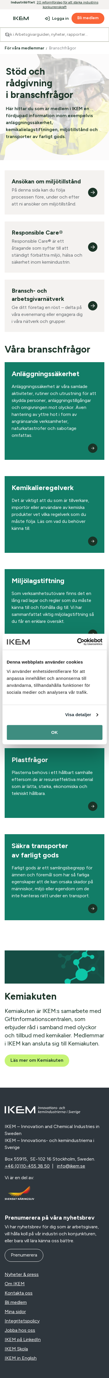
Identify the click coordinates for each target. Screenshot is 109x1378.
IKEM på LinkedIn (23, 1339)
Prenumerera (24, 1255)
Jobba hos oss (20, 1330)
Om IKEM (15, 1283)
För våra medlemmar (25, 48)
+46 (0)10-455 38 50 (27, 1166)
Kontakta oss (19, 1293)
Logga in (60, 18)
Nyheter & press (22, 1274)
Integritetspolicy (22, 1321)
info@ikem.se (71, 1166)
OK (54, 732)
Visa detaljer (78, 714)
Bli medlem (88, 17)
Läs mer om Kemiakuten (36, 1060)
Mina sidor (15, 1311)
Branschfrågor (63, 48)
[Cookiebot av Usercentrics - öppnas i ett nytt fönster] (77, 642)
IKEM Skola (16, 1349)
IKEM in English (21, 1358)
